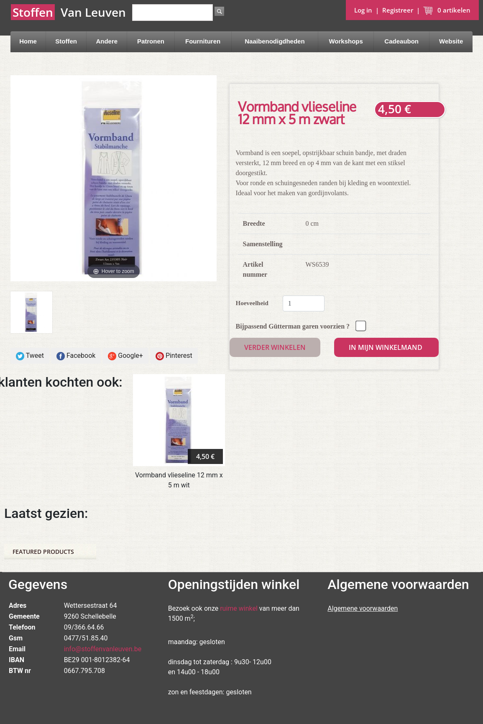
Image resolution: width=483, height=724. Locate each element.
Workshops (346, 41)
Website (451, 41)
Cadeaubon (401, 41)
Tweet (30, 356)
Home (28, 41)
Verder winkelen (275, 347)
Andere (107, 41)
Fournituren (202, 41)
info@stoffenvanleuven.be (103, 649)
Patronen (150, 41)
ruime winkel (239, 608)
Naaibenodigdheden (274, 41)
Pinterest (174, 356)
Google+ (125, 356)
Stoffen (66, 41)
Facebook (75, 356)
